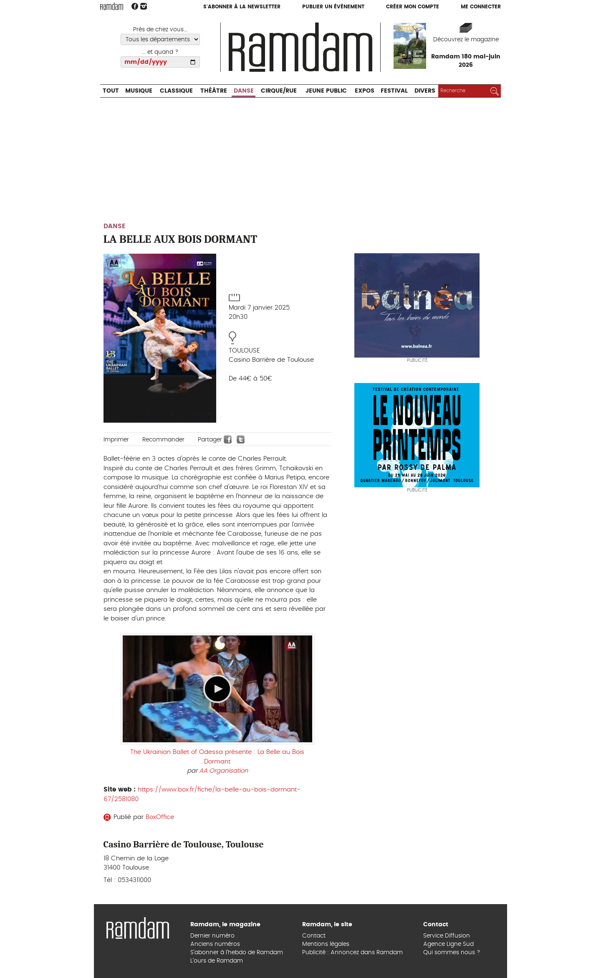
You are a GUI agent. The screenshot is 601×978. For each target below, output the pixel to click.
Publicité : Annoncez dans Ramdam (352, 952)
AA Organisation (223, 771)
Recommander (163, 440)
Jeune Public (326, 91)
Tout (111, 91)
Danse (244, 91)
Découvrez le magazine (466, 40)
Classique (176, 91)
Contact (314, 936)
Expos (364, 91)
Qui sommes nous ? (451, 952)
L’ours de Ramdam (216, 961)
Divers (424, 91)
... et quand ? (160, 52)
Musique (138, 91)
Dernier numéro (212, 936)
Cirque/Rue (279, 91)
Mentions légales (325, 944)
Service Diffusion (446, 936)
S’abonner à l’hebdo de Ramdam (236, 952)
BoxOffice (160, 817)
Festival (394, 91)
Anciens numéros (215, 944)
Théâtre (213, 91)
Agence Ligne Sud (448, 944)
